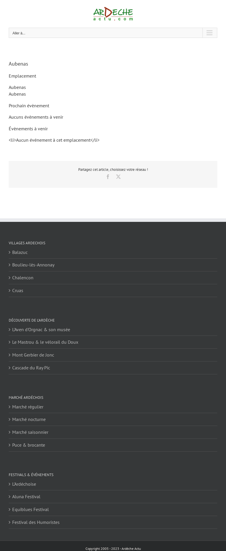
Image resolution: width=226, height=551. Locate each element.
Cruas (17, 290)
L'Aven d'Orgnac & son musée (41, 329)
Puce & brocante (28, 445)
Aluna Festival (26, 496)
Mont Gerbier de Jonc (33, 355)
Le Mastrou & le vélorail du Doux (45, 342)
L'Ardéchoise (24, 484)
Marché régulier (27, 407)
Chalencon (22, 277)
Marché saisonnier (30, 432)
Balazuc (20, 252)
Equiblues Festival (30, 509)
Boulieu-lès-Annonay (33, 265)
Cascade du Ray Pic (31, 368)
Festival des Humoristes (36, 522)
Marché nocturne (29, 419)
